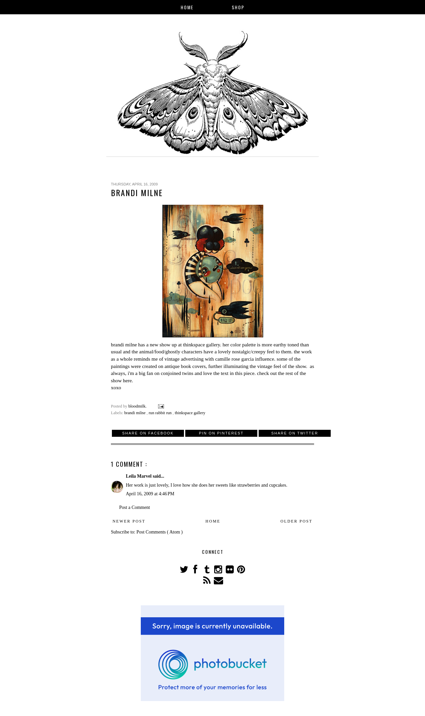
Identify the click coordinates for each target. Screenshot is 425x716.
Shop (238, 7)
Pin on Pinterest (221, 433)
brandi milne (124, 344)
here (127, 380)
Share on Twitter (294, 433)
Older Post (296, 521)
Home (187, 7)
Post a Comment (134, 507)
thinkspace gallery (201, 344)
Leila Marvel (139, 476)
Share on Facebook (148, 433)
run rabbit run (161, 413)
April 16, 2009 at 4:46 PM (150, 493)
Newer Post (129, 521)
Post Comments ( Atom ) (159, 532)
